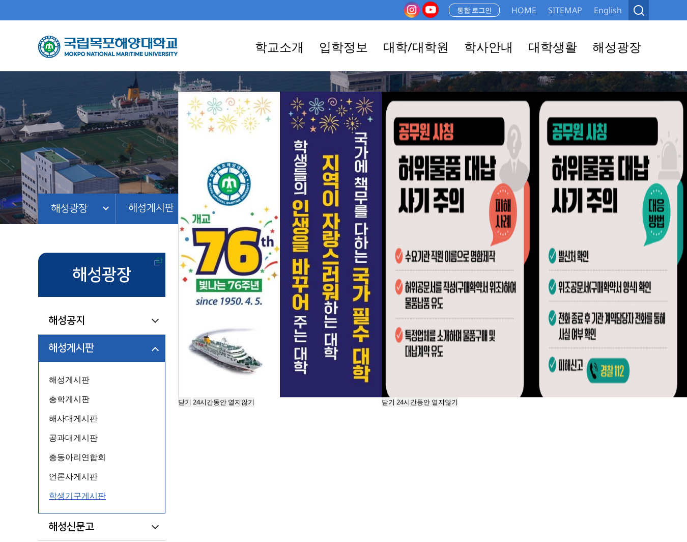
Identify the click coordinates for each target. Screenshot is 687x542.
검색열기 (638, 10)
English (608, 10)
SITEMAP (565, 10)
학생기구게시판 (77, 495)
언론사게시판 (73, 476)
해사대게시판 (73, 418)
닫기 (388, 401)
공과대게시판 (73, 437)
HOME (523, 10)
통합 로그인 (474, 10)
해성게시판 (152, 208)
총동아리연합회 (77, 457)
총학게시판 (69, 398)
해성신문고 (71, 526)
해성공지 (66, 320)
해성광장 (69, 208)
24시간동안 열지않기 (427, 401)
